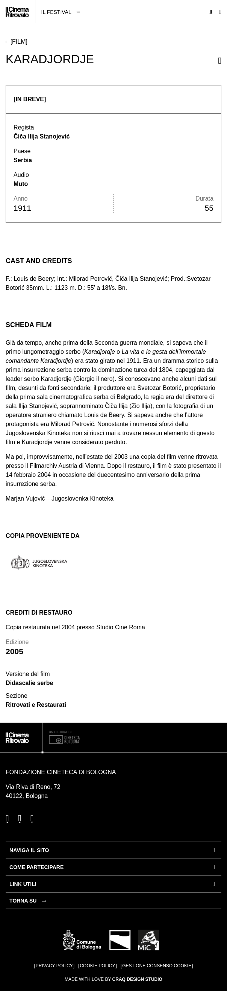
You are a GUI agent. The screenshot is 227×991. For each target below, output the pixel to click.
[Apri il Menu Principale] (220, 12)
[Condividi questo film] (219, 60)
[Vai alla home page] (17, 12)
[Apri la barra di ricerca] (210, 12)
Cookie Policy (97, 965)
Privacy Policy (54, 965)
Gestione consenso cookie (156, 965)
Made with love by (113, 979)
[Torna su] (28, 901)
